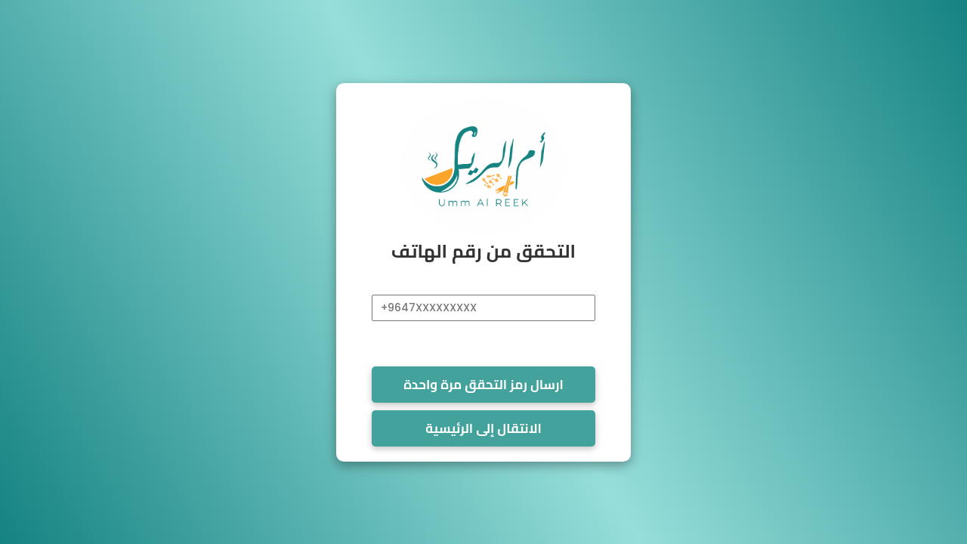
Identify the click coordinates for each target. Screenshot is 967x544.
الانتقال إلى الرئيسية (483, 428)
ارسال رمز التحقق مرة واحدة (483, 385)
